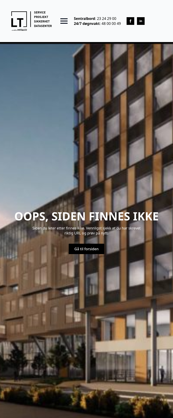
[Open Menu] (64, 21)
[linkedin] (141, 21)
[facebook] (130, 21)
